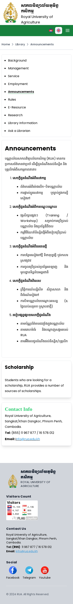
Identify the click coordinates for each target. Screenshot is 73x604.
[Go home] (36, 478)
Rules (12, 99)
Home (6, 44)
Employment (18, 84)
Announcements (42, 44)
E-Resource (17, 107)
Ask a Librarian (19, 131)
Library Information (22, 123)
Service (13, 76)
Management (18, 68)
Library (20, 44)
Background (17, 60)
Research (15, 115)
